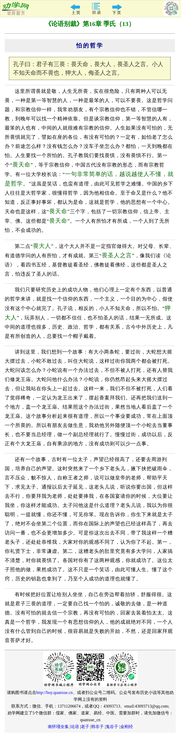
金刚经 (126, 726)
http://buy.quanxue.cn (54, 692)
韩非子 (97, 726)
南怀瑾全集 (58, 726)
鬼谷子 (112, 726)
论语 (75, 726)
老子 (85, 726)
